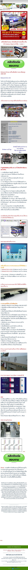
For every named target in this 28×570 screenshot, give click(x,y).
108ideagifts (9, 550)
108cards (13, 550)
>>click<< (21, 44)
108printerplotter (18, 550)
